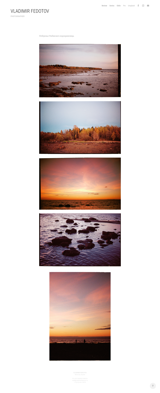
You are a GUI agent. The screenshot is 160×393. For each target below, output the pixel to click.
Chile (119, 5)
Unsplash (131, 5)
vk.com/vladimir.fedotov (80, 378)
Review (104, 5)
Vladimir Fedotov (30, 11)
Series (111, 5)
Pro (124, 5)
